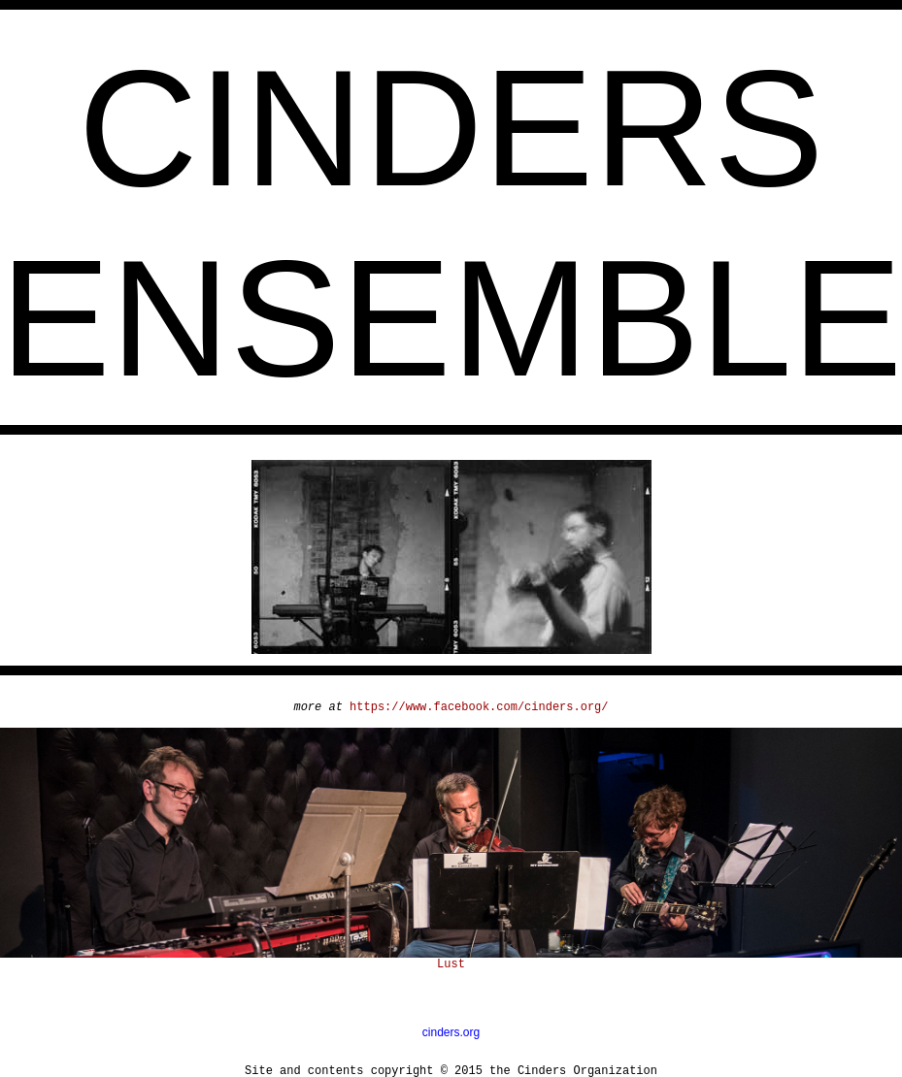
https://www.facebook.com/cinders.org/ (479, 707)
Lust (451, 964)
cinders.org (451, 1032)
